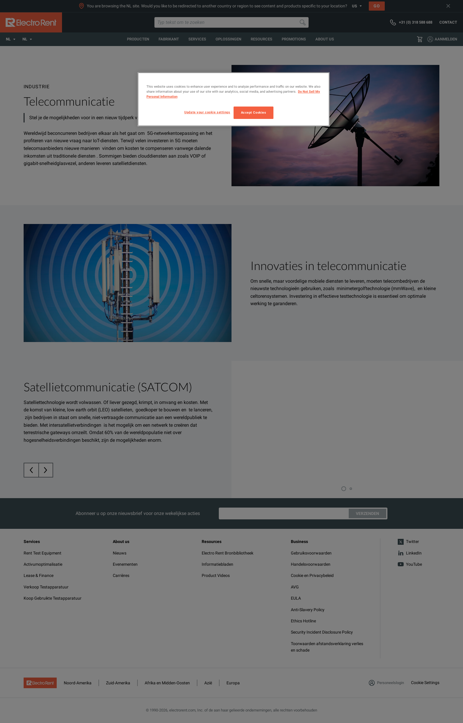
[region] (234, 99)
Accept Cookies (253, 112)
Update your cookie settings (207, 112)
